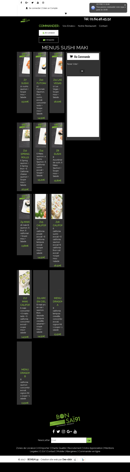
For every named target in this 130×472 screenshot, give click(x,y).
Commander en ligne (89, 451)
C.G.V (42, 451)
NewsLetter (44, 440)
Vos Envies (68, 26)
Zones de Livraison (26, 448)
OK (89, 441)
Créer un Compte (49, 8)
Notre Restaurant (87, 26)
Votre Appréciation (93, 448)
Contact (103, 26)
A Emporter (48, 40)
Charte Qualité (58, 448)
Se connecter (35, 8)
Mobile (60, 451)
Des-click (67, 459)
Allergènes (71, 451)
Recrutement (75, 448)
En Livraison (49, 33)
